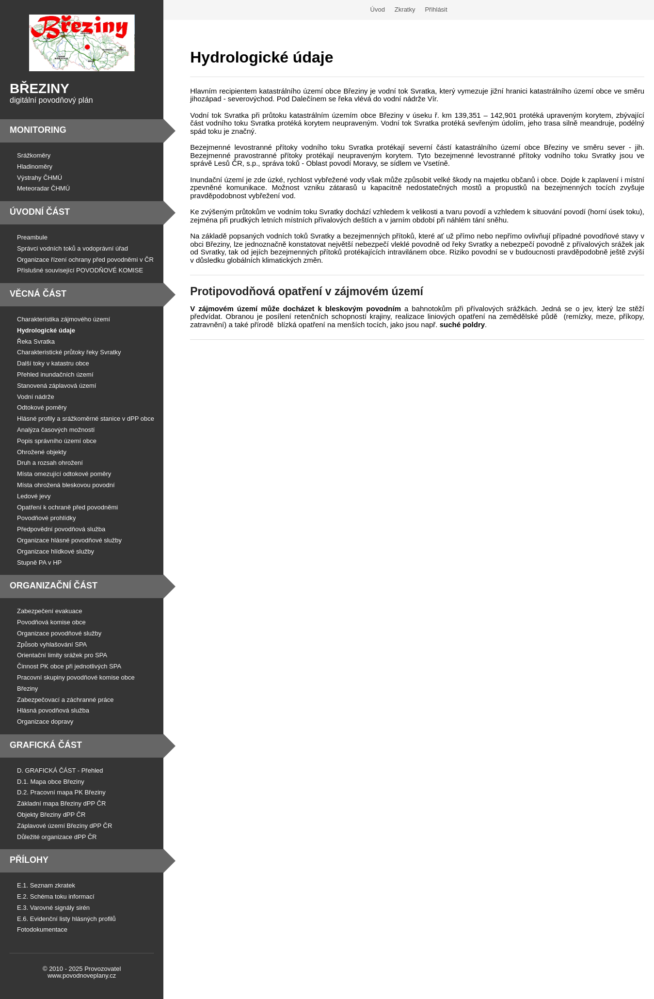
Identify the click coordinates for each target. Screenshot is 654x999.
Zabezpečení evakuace (49, 611)
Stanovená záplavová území (56, 385)
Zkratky (405, 9)
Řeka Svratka (36, 341)
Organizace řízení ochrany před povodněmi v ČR (85, 259)
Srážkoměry (33, 155)
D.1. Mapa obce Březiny (50, 781)
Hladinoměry (34, 166)
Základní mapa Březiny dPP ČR (61, 803)
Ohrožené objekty (41, 452)
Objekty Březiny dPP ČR (51, 814)
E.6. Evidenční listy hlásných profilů (66, 918)
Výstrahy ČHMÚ (39, 177)
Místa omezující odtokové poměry (64, 473)
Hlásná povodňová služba (53, 710)
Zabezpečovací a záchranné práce (65, 699)
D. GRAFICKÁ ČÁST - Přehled (60, 770)
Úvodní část (40, 212)
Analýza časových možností (56, 429)
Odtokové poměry (42, 407)
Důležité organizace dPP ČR (57, 836)
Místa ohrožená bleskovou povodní (66, 485)
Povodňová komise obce (51, 622)
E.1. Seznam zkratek (46, 885)
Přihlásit (436, 9)
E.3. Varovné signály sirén (53, 907)
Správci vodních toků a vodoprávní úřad (72, 248)
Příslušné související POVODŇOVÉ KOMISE (80, 270)
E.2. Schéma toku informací (56, 896)
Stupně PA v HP (39, 562)
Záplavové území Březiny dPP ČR (64, 825)
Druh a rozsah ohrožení (50, 462)
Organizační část (53, 585)
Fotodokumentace (42, 929)
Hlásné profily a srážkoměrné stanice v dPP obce (85, 418)
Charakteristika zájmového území (63, 319)
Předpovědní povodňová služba (61, 529)
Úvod (377, 9)
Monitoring (38, 130)
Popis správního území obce (56, 440)
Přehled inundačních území (55, 374)
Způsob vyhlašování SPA (52, 644)
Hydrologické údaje (46, 330)
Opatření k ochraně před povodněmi (67, 507)
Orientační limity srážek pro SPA (62, 655)
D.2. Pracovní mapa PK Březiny (61, 792)
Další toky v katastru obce (53, 363)
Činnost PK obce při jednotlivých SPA (69, 666)
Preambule (32, 237)
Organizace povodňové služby (59, 633)
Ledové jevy (33, 496)
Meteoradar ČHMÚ (43, 188)
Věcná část (38, 294)
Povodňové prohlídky (46, 518)
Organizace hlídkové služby (55, 551)
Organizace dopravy (45, 721)
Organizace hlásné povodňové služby (69, 540)
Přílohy (29, 860)
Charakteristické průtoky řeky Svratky (69, 352)
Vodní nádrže (35, 396)
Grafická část (46, 745)
